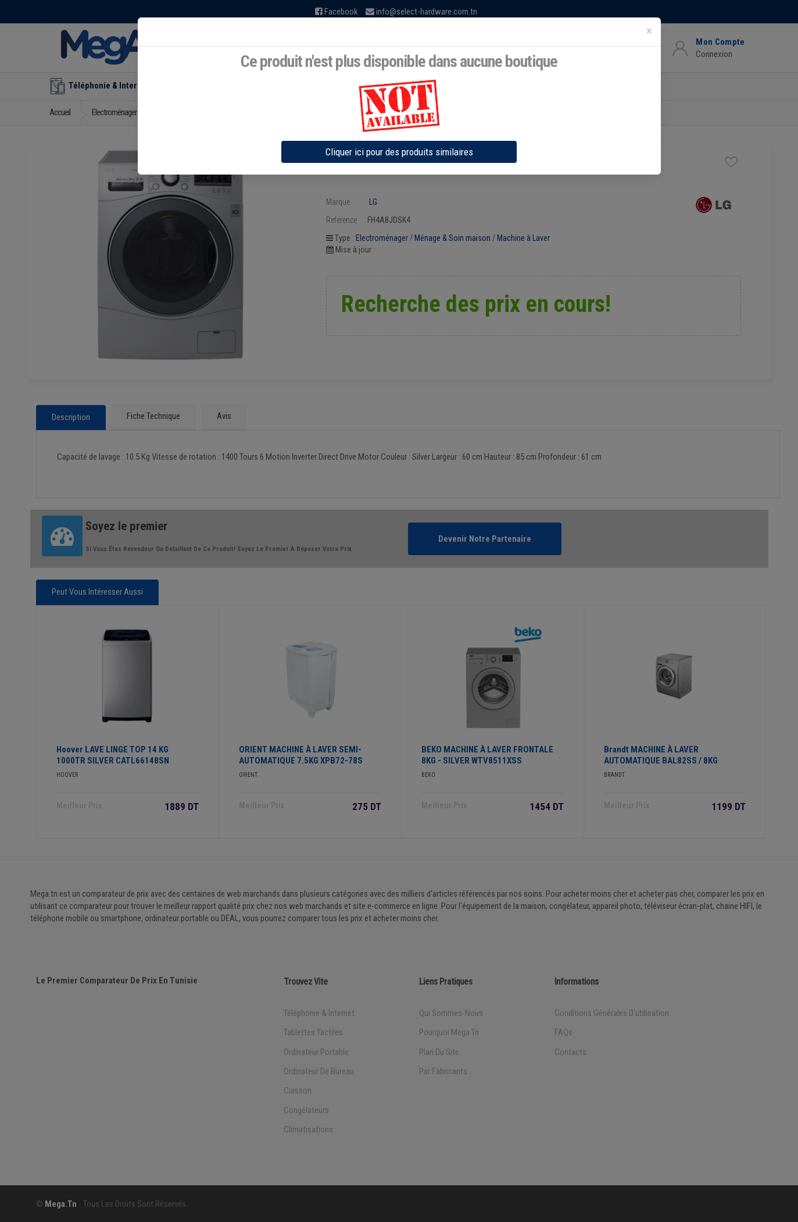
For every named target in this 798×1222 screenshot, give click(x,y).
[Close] (649, 31)
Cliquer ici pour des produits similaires (399, 152)
